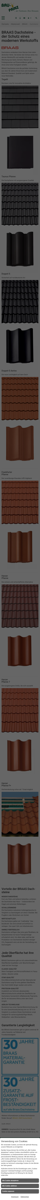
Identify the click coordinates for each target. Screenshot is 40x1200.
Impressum (15, 1197)
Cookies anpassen (8, 1191)
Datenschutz (25, 1197)
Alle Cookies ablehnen (9, 1186)
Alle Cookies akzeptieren (10, 1180)
